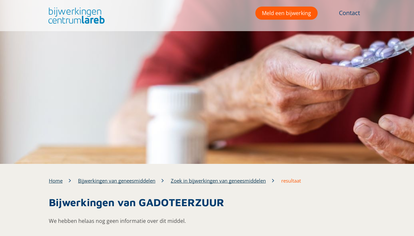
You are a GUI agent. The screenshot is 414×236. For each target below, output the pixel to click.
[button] (75, 16)
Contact (349, 13)
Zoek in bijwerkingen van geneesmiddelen (218, 180)
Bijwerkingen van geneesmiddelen (116, 180)
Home (56, 180)
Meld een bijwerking (286, 13)
